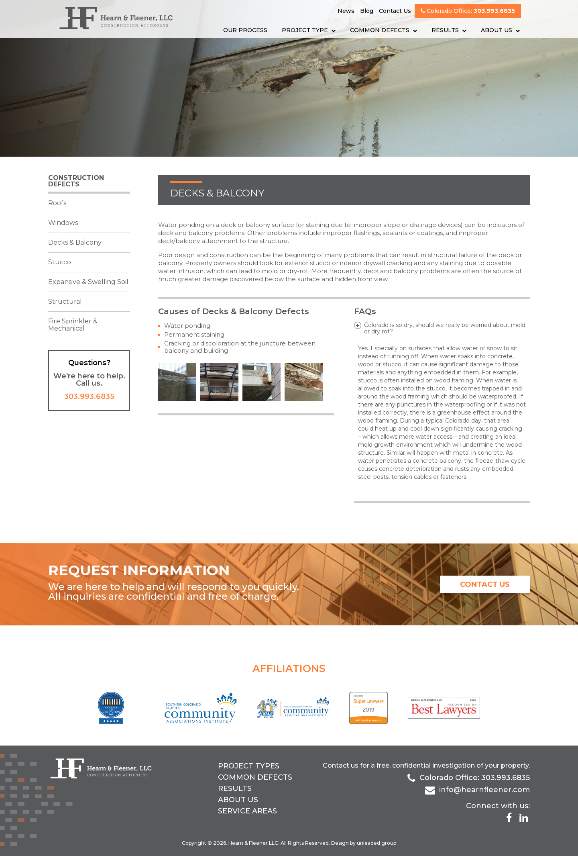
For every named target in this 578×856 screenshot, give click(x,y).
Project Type (305, 30)
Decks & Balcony (75, 242)
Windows (63, 223)
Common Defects (379, 30)
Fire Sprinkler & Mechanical (73, 324)
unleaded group (376, 843)
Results (445, 30)
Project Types (248, 766)
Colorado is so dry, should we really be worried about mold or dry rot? (444, 328)
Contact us (340, 765)
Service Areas (247, 811)
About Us (496, 30)
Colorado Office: (468, 10)
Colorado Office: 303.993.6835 (474, 777)
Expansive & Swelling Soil (88, 282)
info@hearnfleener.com (484, 789)
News (346, 10)
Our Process (245, 30)
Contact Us (395, 10)
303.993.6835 (89, 396)
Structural (65, 301)
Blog (366, 10)
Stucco (59, 262)
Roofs (57, 203)
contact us (485, 584)
